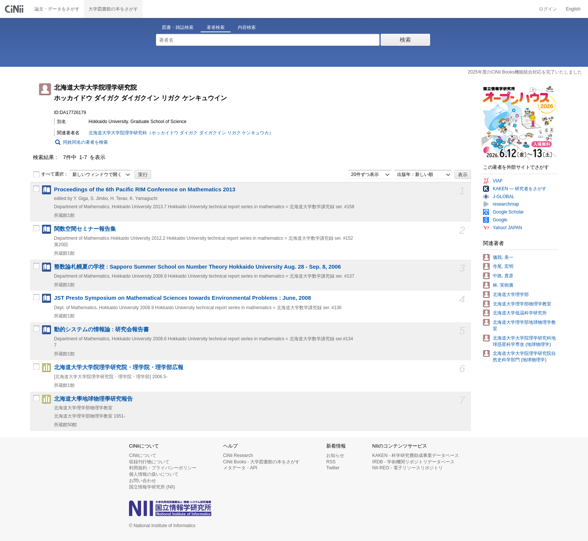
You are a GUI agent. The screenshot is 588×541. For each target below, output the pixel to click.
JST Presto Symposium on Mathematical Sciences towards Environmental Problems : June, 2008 (182, 298)
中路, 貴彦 (503, 275)
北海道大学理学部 (511, 294)
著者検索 (216, 27)
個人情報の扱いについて (153, 474)
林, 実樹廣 (503, 285)
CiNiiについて (142, 455)
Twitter (332, 467)
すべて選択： (50, 174)
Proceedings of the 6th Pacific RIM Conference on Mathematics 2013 (145, 189)
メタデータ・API (240, 467)
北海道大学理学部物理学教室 (522, 304)
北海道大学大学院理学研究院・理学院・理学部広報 (118, 367)
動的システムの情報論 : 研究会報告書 (101, 329)
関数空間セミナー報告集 (85, 229)
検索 (405, 39)
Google (500, 219)
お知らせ (335, 455)
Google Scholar (508, 212)
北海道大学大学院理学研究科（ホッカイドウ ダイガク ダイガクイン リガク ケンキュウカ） (180, 132)
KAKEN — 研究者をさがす (519, 188)
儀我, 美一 (503, 257)
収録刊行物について (149, 461)
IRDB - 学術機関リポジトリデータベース (413, 461)
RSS (331, 461)
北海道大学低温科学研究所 (520, 313)
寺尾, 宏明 (503, 266)
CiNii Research (238, 455)
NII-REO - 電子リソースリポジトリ (407, 467)
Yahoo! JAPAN (507, 227)
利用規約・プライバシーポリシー (162, 467)
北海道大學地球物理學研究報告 (93, 399)
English (573, 9)
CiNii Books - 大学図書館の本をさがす (261, 461)
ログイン (548, 9)
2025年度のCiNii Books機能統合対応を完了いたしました (525, 72)
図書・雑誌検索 (178, 27)
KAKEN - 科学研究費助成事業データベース (415, 455)
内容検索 (247, 27)
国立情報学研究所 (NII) (152, 487)
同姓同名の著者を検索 (85, 142)
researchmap (506, 204)
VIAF (498, 180)
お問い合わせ (142, 480)
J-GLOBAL (503, 196)
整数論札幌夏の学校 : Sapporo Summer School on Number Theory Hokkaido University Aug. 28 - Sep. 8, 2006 (197, 267)
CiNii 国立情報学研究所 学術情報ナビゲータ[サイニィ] (15, 9)
